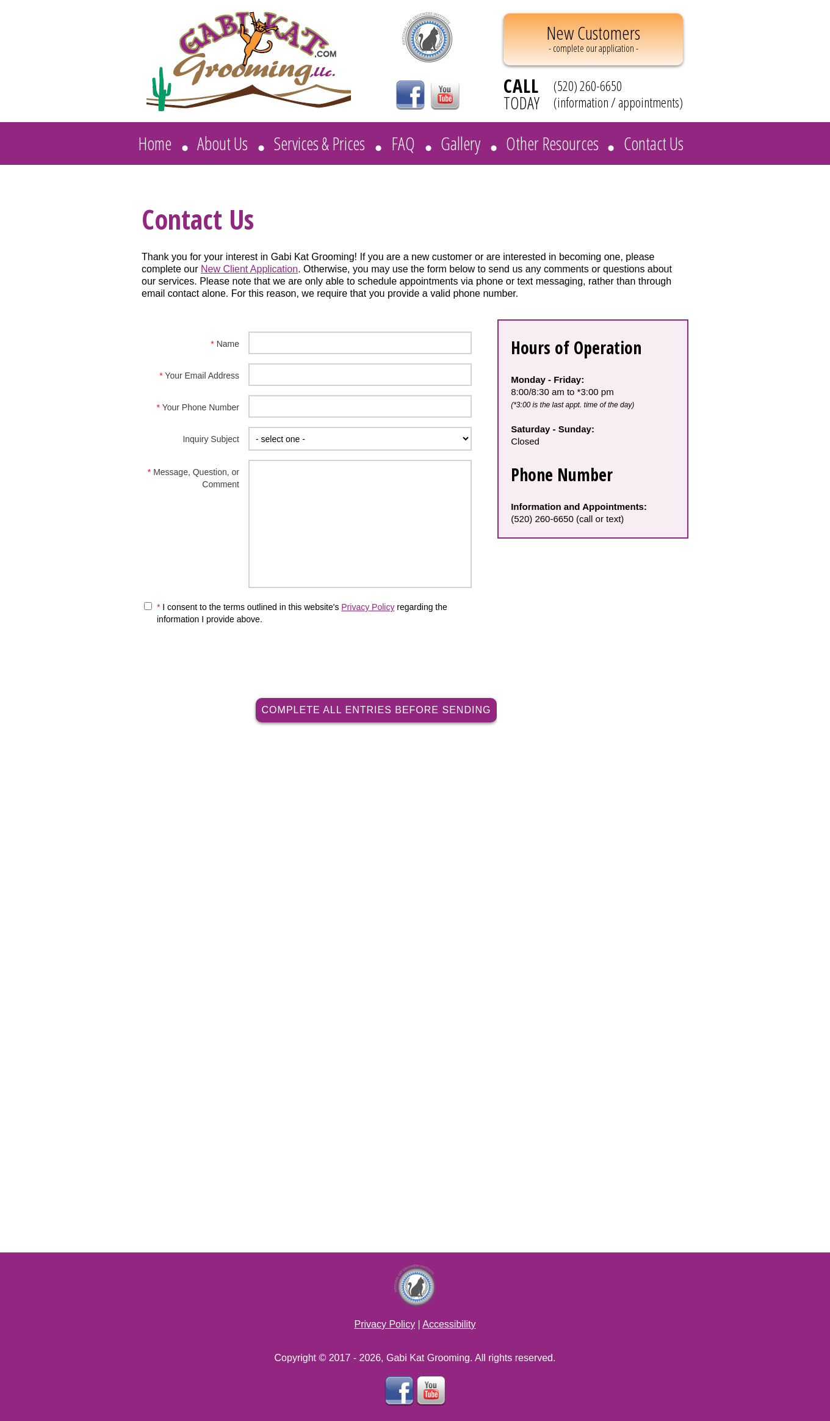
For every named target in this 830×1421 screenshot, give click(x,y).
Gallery (460, 143)
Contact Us (654, 143)
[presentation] (379, 650)
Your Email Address (199, 375)
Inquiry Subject (210, 439)
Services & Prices (319, 143)
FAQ (403, 143)
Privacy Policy (367, 607)
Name (225, 344)
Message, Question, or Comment (193, 478)
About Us (222, 143)
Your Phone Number (198, 407)
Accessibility (448, 1324)
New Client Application (249, 269)
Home (154, 143)
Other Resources (552, 143)
